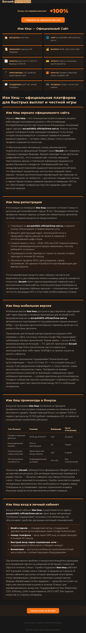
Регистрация (22, 1)
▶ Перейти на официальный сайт (43, 20)
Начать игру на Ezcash (43, 611)
